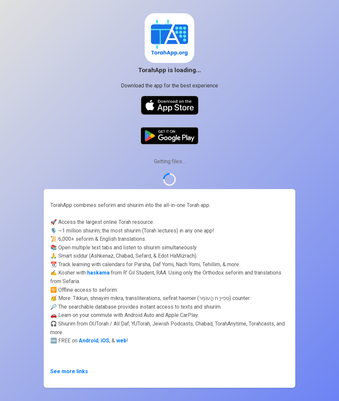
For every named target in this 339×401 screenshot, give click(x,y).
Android (88, 340)
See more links (69, 371)
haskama (98, 273)
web (121, 340)
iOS (105, 340)
